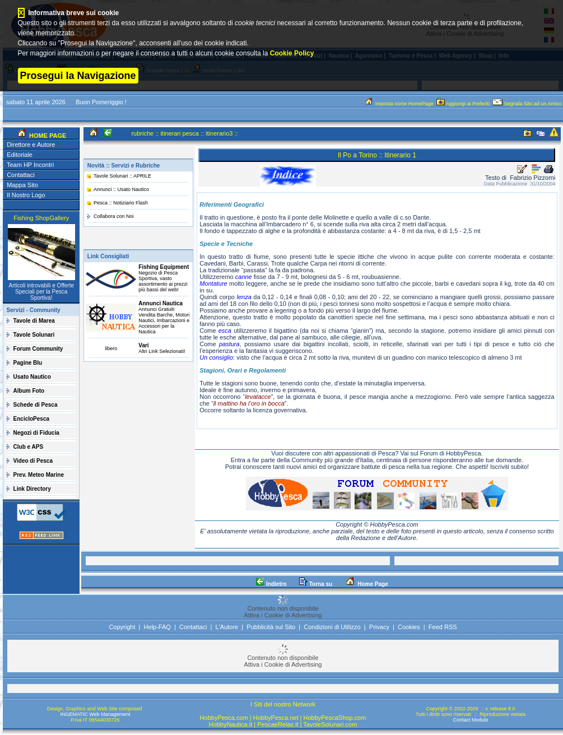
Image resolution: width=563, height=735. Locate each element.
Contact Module (470, 720)
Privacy (379, 627)
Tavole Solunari (34, 335)
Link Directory (32, 489)
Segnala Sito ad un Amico (527, 103)
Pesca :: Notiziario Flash (121, 203)
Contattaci (21, 174)
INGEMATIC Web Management (95, 714)
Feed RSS (443, 627)
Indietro (271, 584)
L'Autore (227, 627)
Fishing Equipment (163, 267)
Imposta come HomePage (399, 103)
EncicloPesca (31, 419)
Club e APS (28, 447)
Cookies (409, 627)
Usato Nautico (32, 377)
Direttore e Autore (31, 144)
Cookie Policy (292, 53)
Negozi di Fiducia (36, 433)
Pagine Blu (28, 363)
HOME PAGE (46, 135)
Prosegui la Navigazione (78, 75)
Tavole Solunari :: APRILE (122, 176)
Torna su (315, 584)
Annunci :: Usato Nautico (121, 189)
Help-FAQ (157, 627)
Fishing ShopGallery (41, 218)
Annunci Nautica (160, 303)
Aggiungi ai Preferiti (463, 103)
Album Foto (29, 391)
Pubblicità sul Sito (270, 627)
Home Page (366, 584)
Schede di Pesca (35, 405)
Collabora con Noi (114, 216)
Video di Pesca (33, 461)
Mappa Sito (22, 185)
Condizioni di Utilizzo (332, 627)
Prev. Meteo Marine (38, 475)
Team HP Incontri (30, 164)
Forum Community (38, 349)
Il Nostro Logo (26, 195)
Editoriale (19, 154)
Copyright (122, 627)
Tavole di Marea (34, 321)
